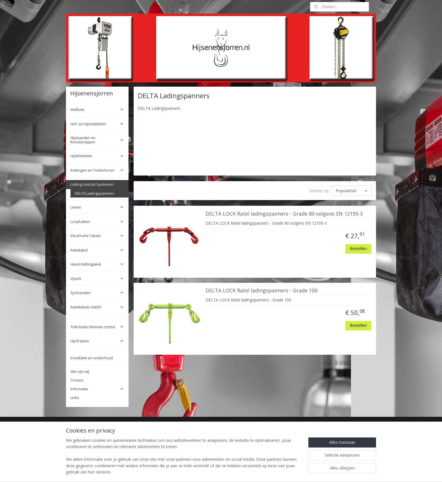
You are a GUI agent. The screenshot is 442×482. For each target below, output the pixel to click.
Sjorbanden (97, 292)
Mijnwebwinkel (284, 472)
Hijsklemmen (97, 155)
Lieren (97, 207)
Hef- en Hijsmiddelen (97, 123)
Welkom (97, 109)
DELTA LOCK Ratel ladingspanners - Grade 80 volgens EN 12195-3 (284, 214)
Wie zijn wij (79, 371)
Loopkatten (97, 221)
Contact (76, 380)
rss (213, 472)
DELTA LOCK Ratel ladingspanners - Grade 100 (261, 291)
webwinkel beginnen (235, 472)
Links (74, 397)
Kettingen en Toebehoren (97, 170)
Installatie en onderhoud (91, 357)
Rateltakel (97, 250)
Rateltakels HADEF (97, 307)
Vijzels (97, 278)
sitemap (201, 472)
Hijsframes (97, 340)
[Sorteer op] (351, 191)
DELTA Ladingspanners (94, 193)
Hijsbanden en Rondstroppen (97, 139)
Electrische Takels (97, 235)
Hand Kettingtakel (97, 264)
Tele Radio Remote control (97, 326)
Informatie (97, 388)
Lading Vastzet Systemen (97, 184)
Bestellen (358, 248)
